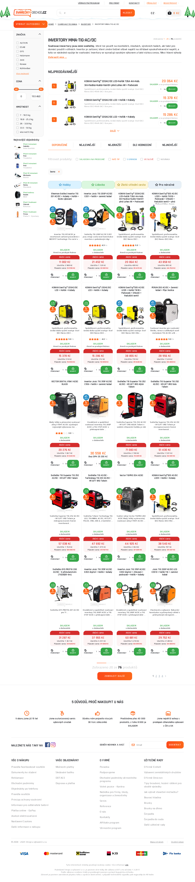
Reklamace (17, 781)
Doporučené (59, 145)
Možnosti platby (65, 770)
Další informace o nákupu (25, 830)
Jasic (22, 60)
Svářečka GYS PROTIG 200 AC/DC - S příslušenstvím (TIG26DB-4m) (65, 575)
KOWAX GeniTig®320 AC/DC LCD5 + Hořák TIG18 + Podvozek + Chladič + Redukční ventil (131, 292)
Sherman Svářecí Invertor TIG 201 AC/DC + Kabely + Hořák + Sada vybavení (65, 196)
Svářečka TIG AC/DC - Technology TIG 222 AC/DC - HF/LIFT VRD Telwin (98, 480)
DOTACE (60, 781)
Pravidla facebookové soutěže (28, 770)
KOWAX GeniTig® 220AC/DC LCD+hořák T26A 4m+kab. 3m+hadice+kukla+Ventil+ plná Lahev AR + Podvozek (131, 197)
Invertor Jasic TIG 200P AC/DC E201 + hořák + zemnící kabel (98, 196)
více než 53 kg (26, 132)
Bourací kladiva (152, 801)
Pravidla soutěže (20, 797)
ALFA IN (24, 43)
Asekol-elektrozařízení (24, 819)
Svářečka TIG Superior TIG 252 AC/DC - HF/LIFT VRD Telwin (65, 479)
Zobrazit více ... (57, 57)
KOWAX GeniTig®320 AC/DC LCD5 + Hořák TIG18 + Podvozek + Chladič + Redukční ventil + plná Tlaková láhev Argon (165, 198)
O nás (103, 815)
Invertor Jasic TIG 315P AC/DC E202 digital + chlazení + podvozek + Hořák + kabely (131, 575)
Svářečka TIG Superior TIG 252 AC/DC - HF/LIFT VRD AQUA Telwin (131, 385)
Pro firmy (114, 3)
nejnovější (169, 145)
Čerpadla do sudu (154, 823)
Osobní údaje (177, 845)
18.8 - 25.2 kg (26, 119)
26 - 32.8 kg (25, 123)
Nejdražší (114, 145)
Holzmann (25, 55)
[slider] (15, 89)
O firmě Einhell (152, 770)
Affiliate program (109, 826)
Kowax (23, 64)
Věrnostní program (88, 3)
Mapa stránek (156, 845)
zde (126, 869)
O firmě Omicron (153, 781)
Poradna (104, 770)
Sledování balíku (65, 776)
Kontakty (134, 3)
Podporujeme (107, 776)
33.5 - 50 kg (25, 128)
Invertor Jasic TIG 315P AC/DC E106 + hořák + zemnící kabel (98, 384)
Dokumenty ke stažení (23, 776)
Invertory (86, 24)
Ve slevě (148, 159)
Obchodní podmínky (22, 787)
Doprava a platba (65, 787)
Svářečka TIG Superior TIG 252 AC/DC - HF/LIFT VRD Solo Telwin (165, 385)
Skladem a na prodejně (92, 159)
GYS (22, 51)
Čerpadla (149, 817)
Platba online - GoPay (23, 814)
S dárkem (132, 159)
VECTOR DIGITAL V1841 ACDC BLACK (64, 384)
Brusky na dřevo (153, 812)
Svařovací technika (67, 24)
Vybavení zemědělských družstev (162, 776)
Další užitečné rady (154, 828)
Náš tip (116, 159)
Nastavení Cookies (21, 825)
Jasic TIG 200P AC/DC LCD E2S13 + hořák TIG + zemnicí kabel (165, 575)
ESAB (22, 47)
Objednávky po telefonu (24, 792)
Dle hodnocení (142, 145)
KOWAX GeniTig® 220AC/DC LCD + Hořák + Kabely (65, 290)
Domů (51, 24)
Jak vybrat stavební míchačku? (161, 795)
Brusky (148, 806)
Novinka (165, 159)
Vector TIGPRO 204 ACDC (131, 477)
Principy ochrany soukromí (26, 803)
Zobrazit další (115, 679)
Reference (105, 810)
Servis (103, 804)
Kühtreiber (25, 68)
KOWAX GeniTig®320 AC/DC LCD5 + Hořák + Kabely (165, 479)
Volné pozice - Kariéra (112, 790)
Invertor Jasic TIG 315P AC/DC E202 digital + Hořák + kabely (98, 574)
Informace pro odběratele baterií (29, 808)
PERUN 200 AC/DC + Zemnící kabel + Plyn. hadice (165, 290)
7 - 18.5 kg (25, 115)
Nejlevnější (87, 145)
